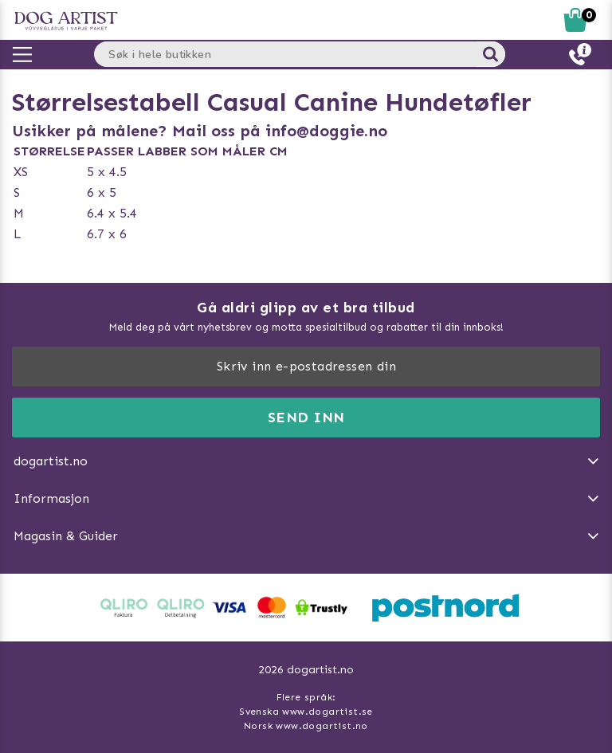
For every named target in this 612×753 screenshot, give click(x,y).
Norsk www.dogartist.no (306, 725)
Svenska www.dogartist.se (306, 711)
